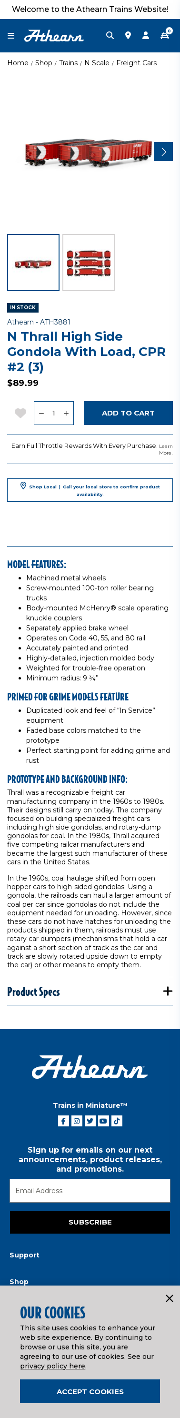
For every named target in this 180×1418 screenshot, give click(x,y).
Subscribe (90, 1221)
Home (18, 63)
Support (25, 1255)
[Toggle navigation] (15, 36)
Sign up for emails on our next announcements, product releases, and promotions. (90, 1159)
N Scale (97, 63)
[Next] (163, 151)
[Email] (90, 1191)
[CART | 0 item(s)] (164, 35)
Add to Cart (128, 412)
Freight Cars (136, 63)
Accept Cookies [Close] (90, 1391)
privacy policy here (52, 1366)
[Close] (169, 1299)
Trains (68, 63)
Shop (43, 63)
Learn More (166, 449)
